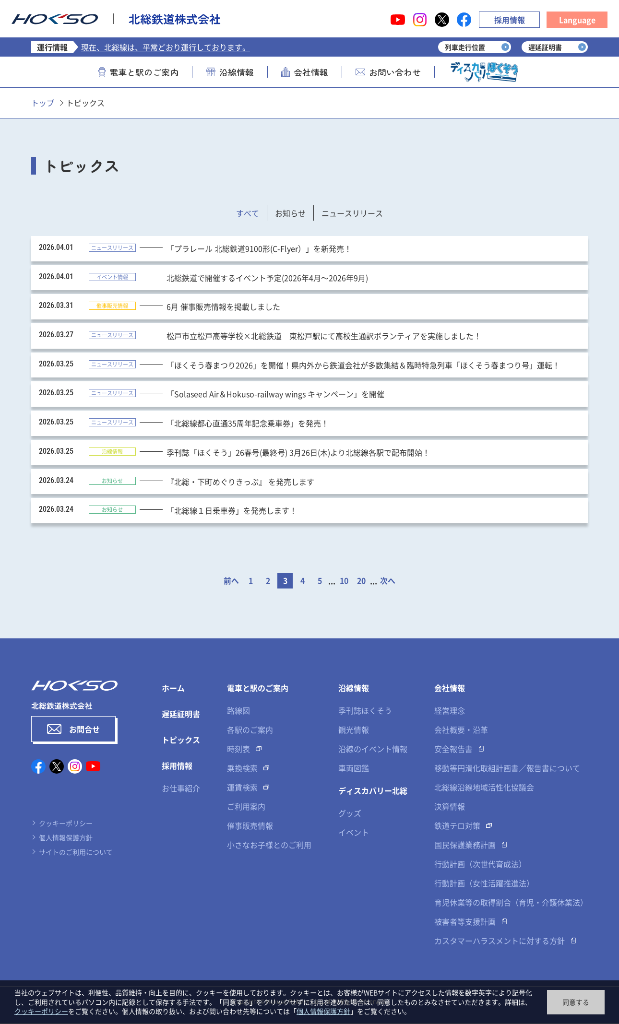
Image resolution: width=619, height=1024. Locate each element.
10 (344, 581)
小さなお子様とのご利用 (269, 845)
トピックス (181, 740)
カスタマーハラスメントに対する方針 (499, 941)
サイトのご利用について (76, 852)
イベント (353, 832)
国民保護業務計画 (465, 845)
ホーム (173, 688)
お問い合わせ (388, 72)
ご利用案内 (246, 806)
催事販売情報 (250, 826)
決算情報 (449, 806)
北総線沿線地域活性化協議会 (484, 787)
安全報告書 (453, 749)
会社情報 (304, 72)
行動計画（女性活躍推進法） (484, 883)
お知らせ (290, 213)
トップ (42, 102)
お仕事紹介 (181, 788)
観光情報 (353, 730)
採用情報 (509, 19)
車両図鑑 (353, 768)
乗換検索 (242, 768)
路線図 (238, 711)
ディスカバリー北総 (372, 791)
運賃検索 (242, 787)
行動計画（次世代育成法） (480, 864)
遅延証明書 (181, 714)
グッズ (349, 813)
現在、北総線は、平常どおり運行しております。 (165, 47)
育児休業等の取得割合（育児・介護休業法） (511, 902)
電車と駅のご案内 (138, 72)
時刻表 (238, 749)
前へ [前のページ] (231, 581)
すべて (247, 213)
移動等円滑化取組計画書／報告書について (507, 768)
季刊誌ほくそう (365, 711)
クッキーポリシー (66, 823)
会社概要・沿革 (461, 730)
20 (361, 581)
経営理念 (449, 711)
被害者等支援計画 (465, 922)
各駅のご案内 (250, 730)
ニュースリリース (352, 213)
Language (577, 19)
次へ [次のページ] (387, 581)
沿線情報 (230, 72)
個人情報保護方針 (66, 837)
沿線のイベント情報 (372, 749)
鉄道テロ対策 (457, 826)
